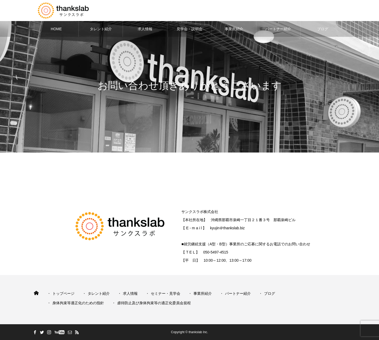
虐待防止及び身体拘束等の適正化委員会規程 (154, 303)
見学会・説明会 (189, 29)
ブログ (322, 29)
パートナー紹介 (278, 29)
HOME (56, 29)
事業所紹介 (234, 29)
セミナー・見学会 (165, 293)
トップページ (63, 293)
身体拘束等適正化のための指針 (78, 303)
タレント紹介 (101, 29)
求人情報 (145, 29)
